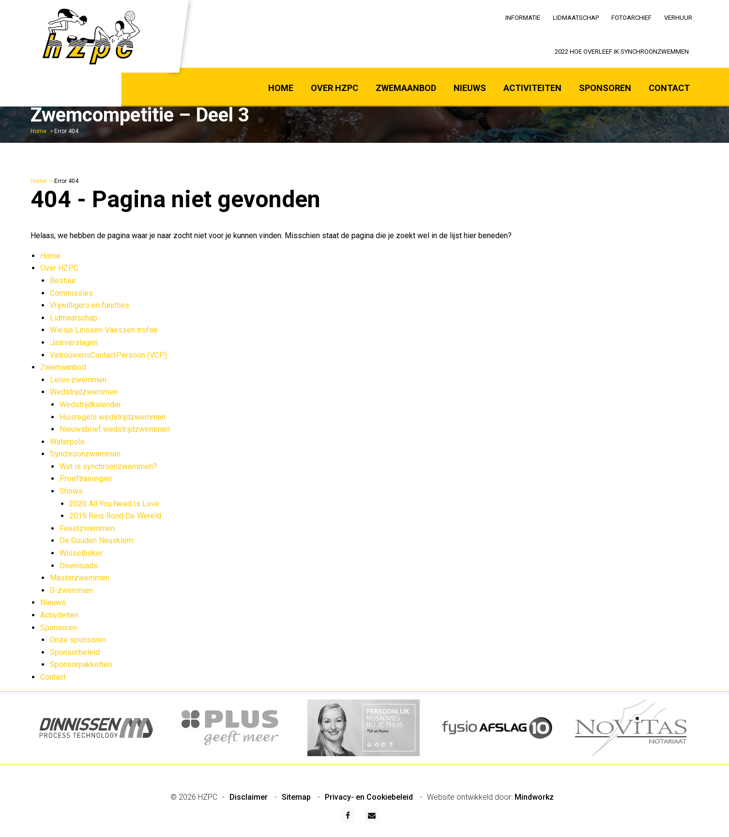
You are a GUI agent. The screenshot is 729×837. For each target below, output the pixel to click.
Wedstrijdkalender (90, 404)
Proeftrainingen (86, 478)
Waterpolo (67, 441)
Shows (71, 491)
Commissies (71, 293)
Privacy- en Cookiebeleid (370, 797)
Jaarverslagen (74, 342)
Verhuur (678, 17)
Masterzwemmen (79, 577)
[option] (97, 728)
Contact (669, 88)
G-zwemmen (71, 590)
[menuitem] (523, 17)
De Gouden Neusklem (96, 540)
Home (280, 88)
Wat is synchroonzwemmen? (108, 466)
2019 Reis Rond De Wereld (115, 515)
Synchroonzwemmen (85, 453)
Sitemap (297, 797)
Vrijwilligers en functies (89, 305)
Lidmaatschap (576, 17)
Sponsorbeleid (75, 652)
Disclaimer (249, 797)
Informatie (522, 17)
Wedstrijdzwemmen (84, 391)
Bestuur (63, 280)
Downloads (79, 565)
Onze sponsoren (78, 639)
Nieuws (470, 88)
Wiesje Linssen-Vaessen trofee (104, 330)
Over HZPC (334, 88)
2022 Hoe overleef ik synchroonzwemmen (622, 51)
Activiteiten (532, 88)
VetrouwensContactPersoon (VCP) (108, 355)
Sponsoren (605, 88)
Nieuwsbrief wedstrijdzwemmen (115, 429)
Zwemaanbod (406, 88)
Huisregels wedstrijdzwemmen (113, 417)
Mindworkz (534, 797)
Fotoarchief (631, 17)
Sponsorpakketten (81, 664)
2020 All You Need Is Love (114, 503)
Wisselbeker (81, 553)
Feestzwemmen (87, 528)
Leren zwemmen (78, 379)
